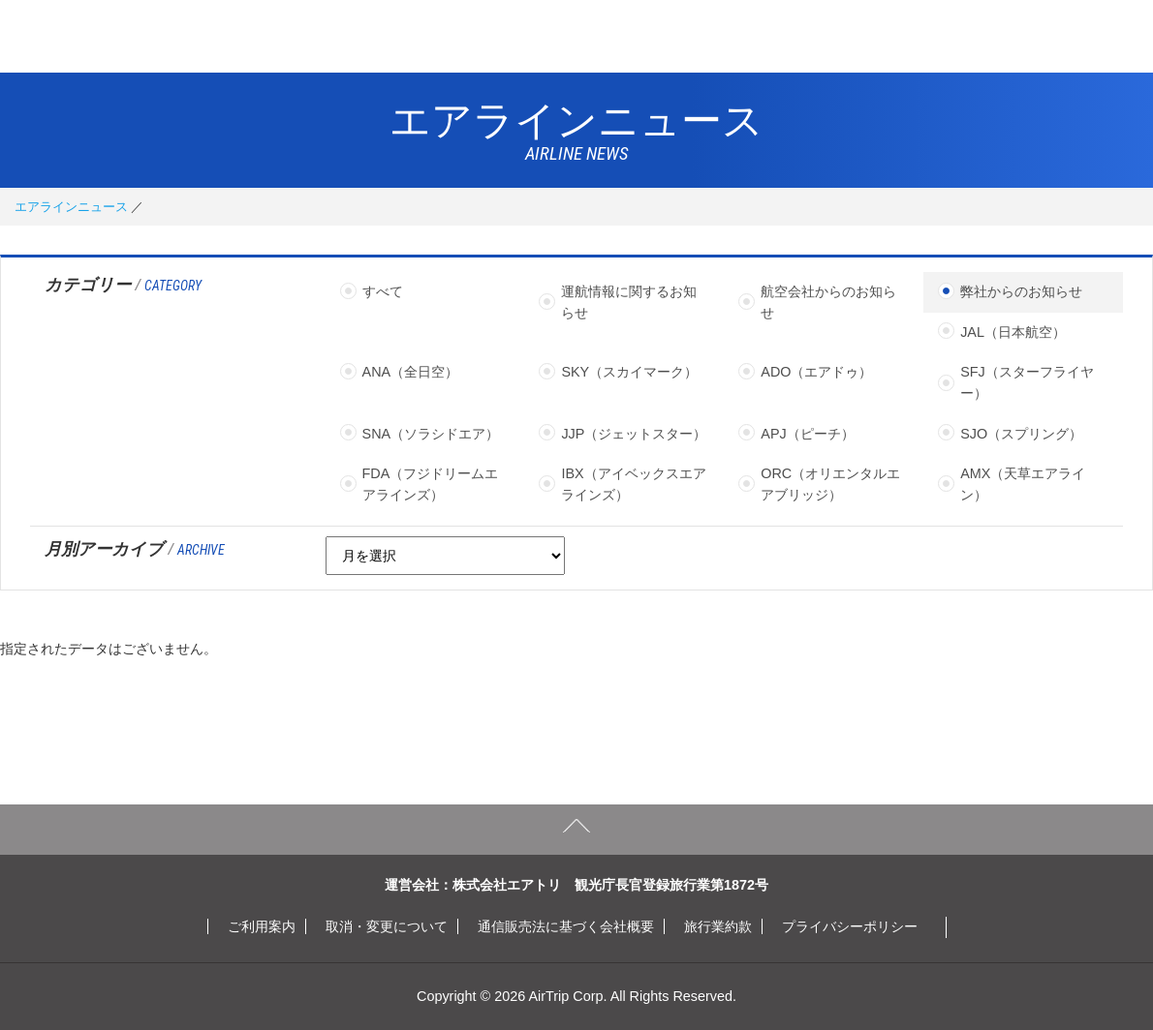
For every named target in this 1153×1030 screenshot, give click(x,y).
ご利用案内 (262, 926)
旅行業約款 (718, 926)
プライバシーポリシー (850, 926)
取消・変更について (387, 926)
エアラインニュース (71, 206)
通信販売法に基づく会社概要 (566, 926)
